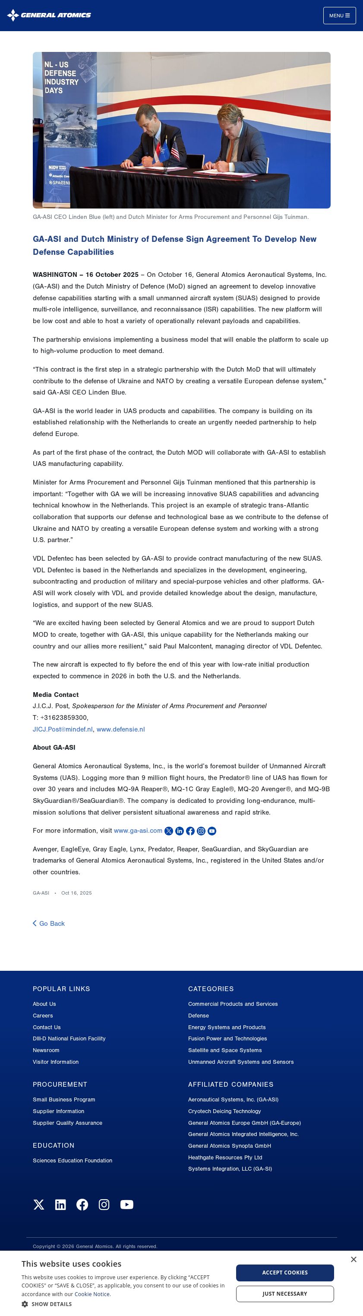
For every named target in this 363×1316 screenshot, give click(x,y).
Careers (43, 1015)
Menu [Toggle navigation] (339, 16)
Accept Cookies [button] (285, 1272)
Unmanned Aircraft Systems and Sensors (241, 1062)
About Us (44, 1004)
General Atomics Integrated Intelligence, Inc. (243, 1134)
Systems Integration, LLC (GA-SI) (230, 1168)
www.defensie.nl (121, 729)
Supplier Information (58, 1111)
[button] (124, 1304)
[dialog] (181, 1283)
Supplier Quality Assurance (67, 1123)
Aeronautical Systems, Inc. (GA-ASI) (233, 1099)
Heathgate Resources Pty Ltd (225, 1157)
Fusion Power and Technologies (227, 1038)
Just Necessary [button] (285, 1293)
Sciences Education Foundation (72, 1160)
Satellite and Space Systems (225, 1050)
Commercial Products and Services (233, 1004)
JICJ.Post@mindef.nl (63, 729)
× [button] (353, 1260)
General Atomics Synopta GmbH (229, 1146)
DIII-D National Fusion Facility (69, 1038)
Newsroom (46, 1050)
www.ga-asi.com (138, 831)
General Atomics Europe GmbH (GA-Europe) (244, 1123)
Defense (198, 1015)
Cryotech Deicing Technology (224, 1111)
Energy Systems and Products (227, 1027)
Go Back (49, 924)
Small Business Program (64, 1099)
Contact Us (47, 1027)
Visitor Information (56, 1062)
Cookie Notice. (93, 1294)
